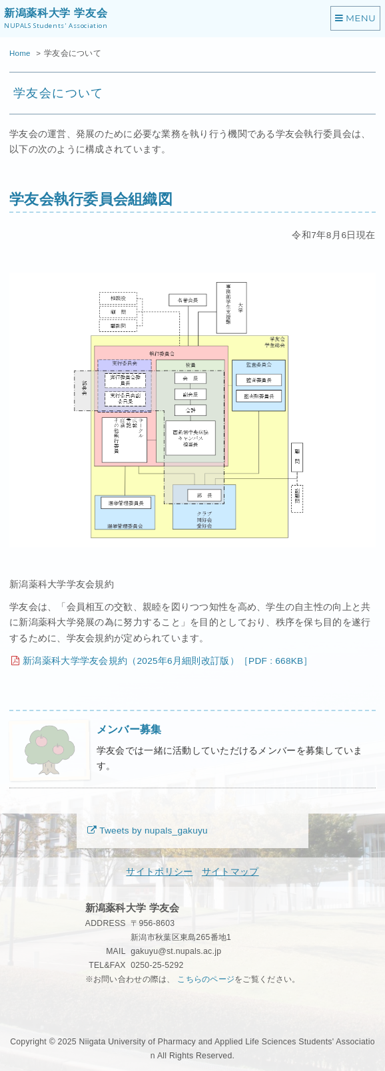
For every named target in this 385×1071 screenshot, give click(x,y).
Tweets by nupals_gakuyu (153, 831)
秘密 (93, 1006)
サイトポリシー (159, 872)
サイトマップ (230, 872)
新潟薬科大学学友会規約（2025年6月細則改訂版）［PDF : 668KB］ (167, 661)
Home (20, 53)
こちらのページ (205, 979)
